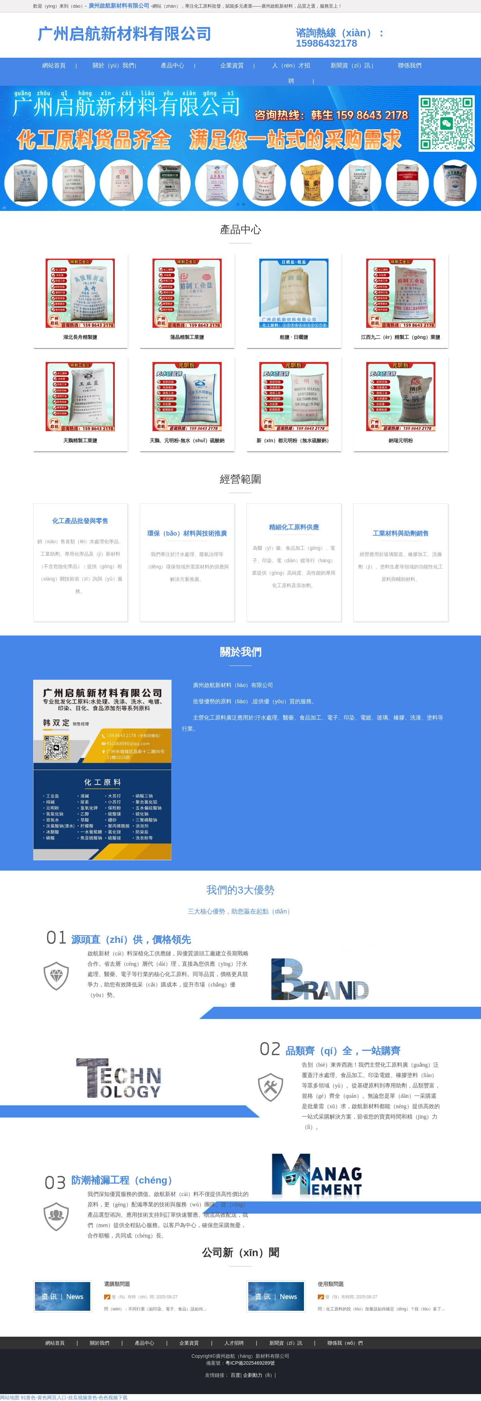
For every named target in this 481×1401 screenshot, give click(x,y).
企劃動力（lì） (259, 1375)
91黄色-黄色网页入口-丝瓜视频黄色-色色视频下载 (74, 1397)
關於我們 (99, 1343)
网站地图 (9, 1397)
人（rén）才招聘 (291, 67)
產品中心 (172, 65)
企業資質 (232, 65)
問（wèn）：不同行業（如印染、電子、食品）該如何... (155, 1309)
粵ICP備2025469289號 (250, 1363)
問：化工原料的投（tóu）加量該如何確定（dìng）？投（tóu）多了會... (383, 1309)
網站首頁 (54, 65)
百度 (235, 1375)
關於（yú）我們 (113, 65)
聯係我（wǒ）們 (345, 1343)
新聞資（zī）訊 (350, 65)
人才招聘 (234, 1343)
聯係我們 (410, 65)
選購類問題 (117, 1284)
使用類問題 (331, 1284)
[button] (238, 204)
